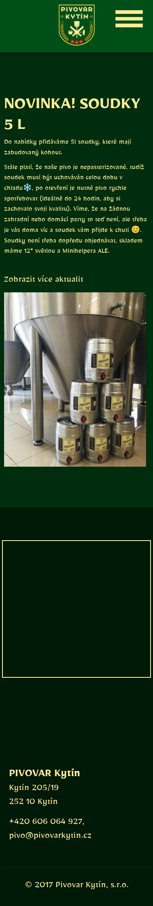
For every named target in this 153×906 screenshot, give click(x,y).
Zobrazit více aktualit (43, 281)
